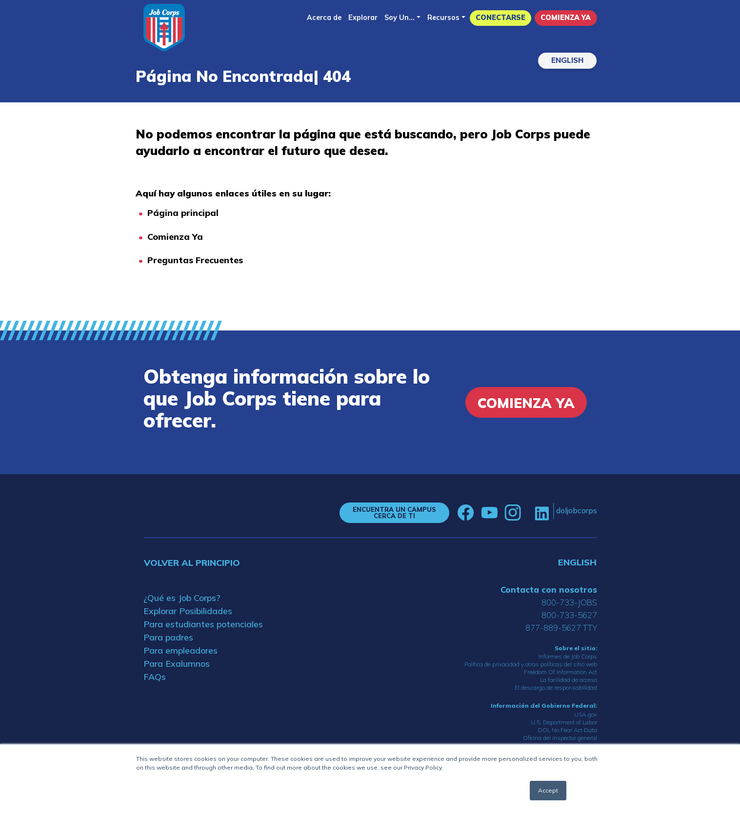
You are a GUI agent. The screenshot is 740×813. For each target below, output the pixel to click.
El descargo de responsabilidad (556, 687)
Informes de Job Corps (568, 656)
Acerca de (324, 17)
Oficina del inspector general (560, 737)
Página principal (183, 212)
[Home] (164, 27)
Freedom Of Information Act (560, 672)
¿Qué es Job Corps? (181, 597)
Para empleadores (180, 650)
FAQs (154, 676)
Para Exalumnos (176, 663)
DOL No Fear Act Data (567, 730)
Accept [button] (548, 790)
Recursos (443, 17)
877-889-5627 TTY (561, 627)
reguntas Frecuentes (198, 260)
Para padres (168, 637)
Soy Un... (399, 17)
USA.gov (585, 714)
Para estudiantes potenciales (203, 624)
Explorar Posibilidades (187, 611)
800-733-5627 (569, 615)
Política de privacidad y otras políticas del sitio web (530, 664)
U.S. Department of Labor (564, 722)
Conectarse (500, 17)
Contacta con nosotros (548, 589)
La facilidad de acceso (568, 679)
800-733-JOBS (569, 602)
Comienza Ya (565, 17)
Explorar (363, 17)
